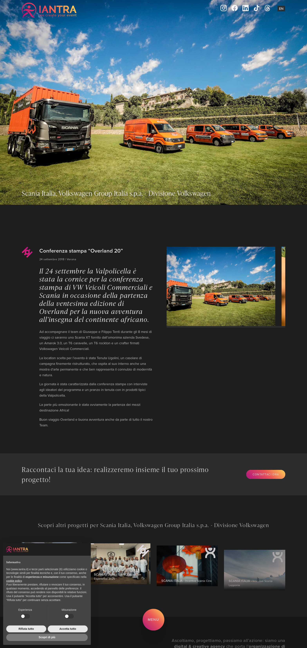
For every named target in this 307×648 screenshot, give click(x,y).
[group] (217, 286)
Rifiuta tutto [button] (26, 628)
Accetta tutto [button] (67, 628)
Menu (153, 619)
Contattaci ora (266, 474)
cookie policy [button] (14, 580)
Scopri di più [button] (47, 637)
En (281, 8)
